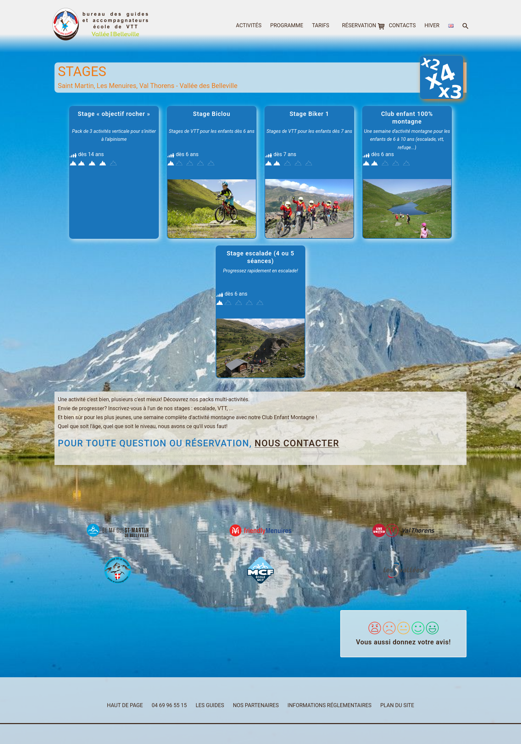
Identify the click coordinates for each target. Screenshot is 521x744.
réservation (359, 25)
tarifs (320, 25)
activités (248, 25)
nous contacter (297, 443)
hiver (432, 25)
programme (286, 25)
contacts (402, 25)
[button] (465, 26)
